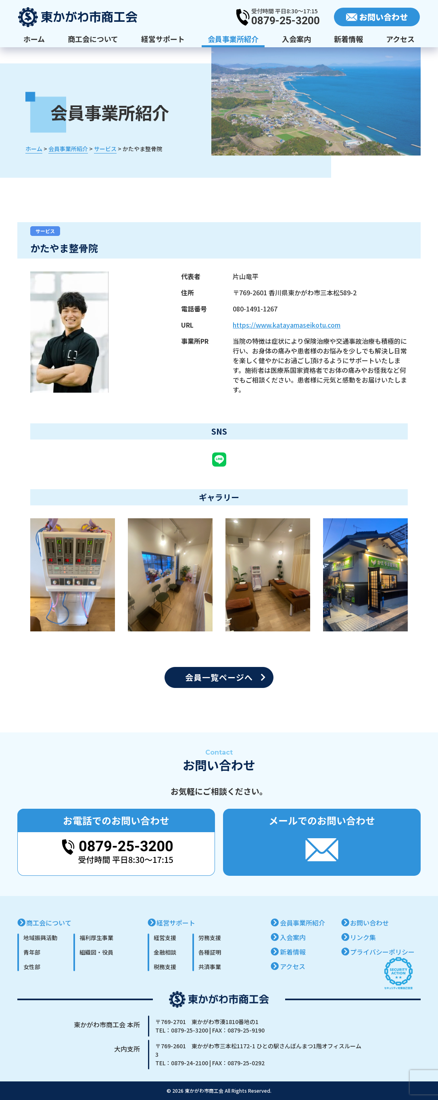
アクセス (400, 39)
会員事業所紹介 (233, 39)
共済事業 (209, 967)
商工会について (93, 39)
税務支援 (165, 967)
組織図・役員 (96, 952)
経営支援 (165, 938)
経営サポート (163, 39)
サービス (45, 230)
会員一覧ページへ (219, 677)
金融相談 (165, 952)
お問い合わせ (369, 923)
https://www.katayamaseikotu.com (286, 325)
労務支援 (209, 938)
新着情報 (348, 39)
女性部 (31, 967)
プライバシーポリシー (382, 952)
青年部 (31, 952)
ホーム (34, 39)
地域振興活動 (40, 938)
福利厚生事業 (96, 938)
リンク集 (363, 937)
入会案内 (296, 39)
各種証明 (209, 952)
